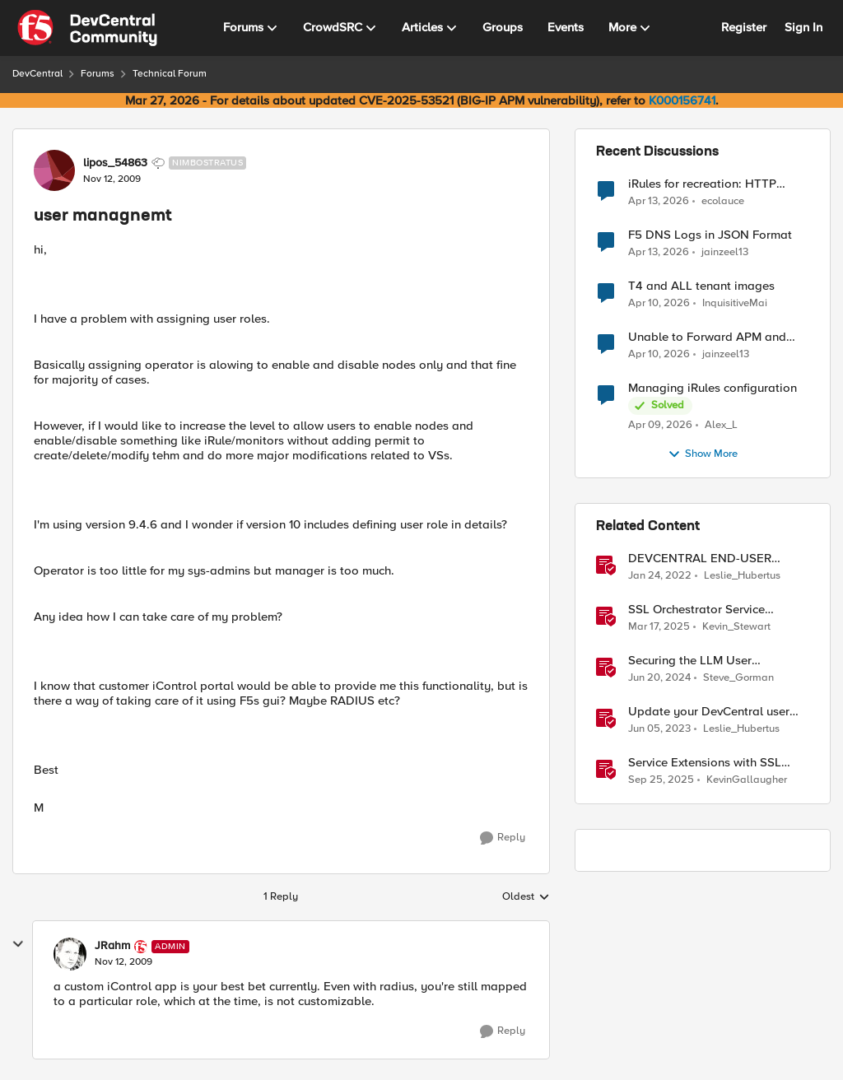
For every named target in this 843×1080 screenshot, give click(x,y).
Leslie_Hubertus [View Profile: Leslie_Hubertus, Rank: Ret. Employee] (742, 576)
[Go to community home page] (87, 28)
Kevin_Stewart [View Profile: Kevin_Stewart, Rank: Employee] (736, 627)
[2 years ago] (659, 678)
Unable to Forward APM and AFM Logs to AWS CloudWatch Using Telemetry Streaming (712, 337)
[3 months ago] (658, 200)
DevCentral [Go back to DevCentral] (37, 74)
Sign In (803, 27)
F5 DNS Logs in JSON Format (710, 235)
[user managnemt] (123, 962)
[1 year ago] (659, 627)
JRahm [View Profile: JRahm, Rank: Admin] (112, 945)
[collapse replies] (18, 944)
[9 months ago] (661, 780)
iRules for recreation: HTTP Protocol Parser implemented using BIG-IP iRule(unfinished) (708, 184)
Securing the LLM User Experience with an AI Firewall (711, 661)
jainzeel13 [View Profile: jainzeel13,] (724, 252)
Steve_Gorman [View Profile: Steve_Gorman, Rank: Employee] (738, 678)
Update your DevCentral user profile (708, 712)
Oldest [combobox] (526, 897)
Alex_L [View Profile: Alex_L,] (721, 425)
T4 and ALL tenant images (701, 286)
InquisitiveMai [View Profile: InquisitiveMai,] (734, 303)
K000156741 (682, 100)
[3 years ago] (659, 729)
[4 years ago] (660, 576)
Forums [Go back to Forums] (97, 74)
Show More (703, 454)
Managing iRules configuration (712, 388)
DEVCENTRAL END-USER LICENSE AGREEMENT (699, 559)
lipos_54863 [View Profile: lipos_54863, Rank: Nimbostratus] (115, 163)
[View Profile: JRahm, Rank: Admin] (70, 954)
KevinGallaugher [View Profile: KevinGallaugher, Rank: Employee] (746, 780)
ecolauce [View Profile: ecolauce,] (722, 200)
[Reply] (503, 838)
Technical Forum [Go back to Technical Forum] (170, 74)
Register (743, 27)
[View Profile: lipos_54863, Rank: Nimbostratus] (54, 170)
